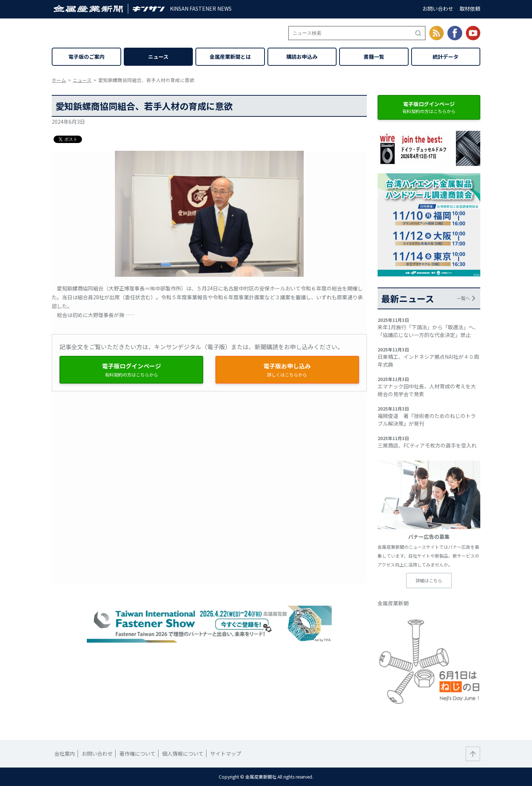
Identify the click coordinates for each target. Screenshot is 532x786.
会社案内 (64, 753)
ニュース (158, 56)
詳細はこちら (429, 580)
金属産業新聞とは (230, 56)
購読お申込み (301, 56)
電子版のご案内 (86, 56)
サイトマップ (225, 753)
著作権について (137, 753)
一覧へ (463, 298)
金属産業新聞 (393, 603)
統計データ (445, 56)
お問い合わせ (437, 8)
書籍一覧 (374, 56)
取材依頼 (470, 8)
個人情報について (183, 753)
